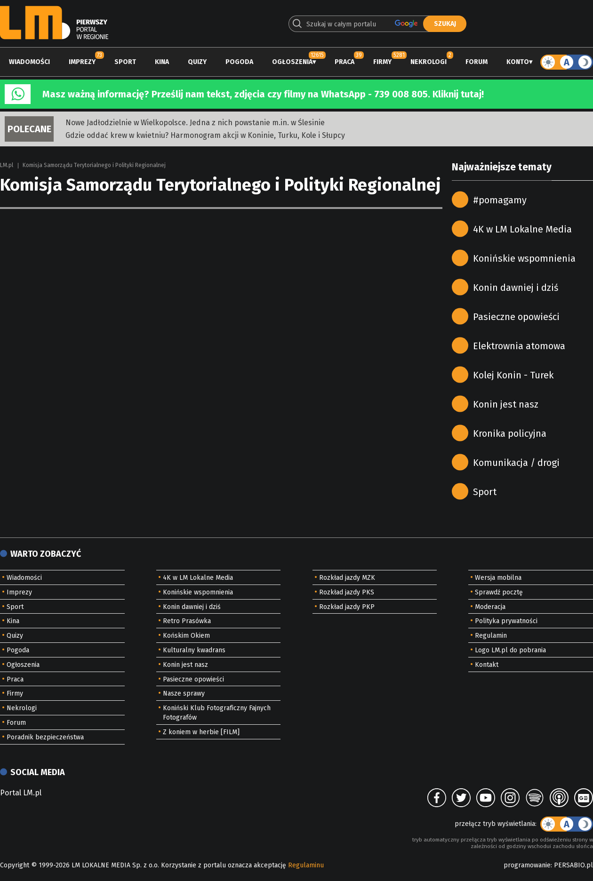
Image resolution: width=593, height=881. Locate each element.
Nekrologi (428, 62)
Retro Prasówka (187, 621)
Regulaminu (306, 865)
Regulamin (491, 636)
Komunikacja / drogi (516, 462)
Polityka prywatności (506, 621)
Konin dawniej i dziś (515, 287)
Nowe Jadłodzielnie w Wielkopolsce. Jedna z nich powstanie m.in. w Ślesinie (195, 122)
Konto (517, 62)
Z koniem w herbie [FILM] (201, 732)
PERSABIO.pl (573, 865)
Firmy (382, 62)
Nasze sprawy (184, 693)
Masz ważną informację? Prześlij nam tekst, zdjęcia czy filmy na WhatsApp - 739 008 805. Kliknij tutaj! (263, 94)
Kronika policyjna (509, 433)
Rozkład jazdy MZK (347, 578)
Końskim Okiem (186, 636)
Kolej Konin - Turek (513, 375)
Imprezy (82, 62)
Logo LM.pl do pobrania (510, 650)
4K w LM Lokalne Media (522, 229)
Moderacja (490, 607)
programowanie (527, 865)
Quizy (197, 62)
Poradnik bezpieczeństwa (45, 737)
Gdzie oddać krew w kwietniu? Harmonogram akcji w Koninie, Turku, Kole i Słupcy (205, 135)
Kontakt (486, 665)
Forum (476, 62)
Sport (125, 62)
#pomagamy (500, 200)
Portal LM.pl (20, 792)
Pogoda (239, 62)
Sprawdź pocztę (499, 592)
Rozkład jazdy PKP (347, 607)
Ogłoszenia (292, 62)
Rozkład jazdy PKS (346, 592)
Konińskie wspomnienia (524, 258)
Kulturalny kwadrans (194, 650)
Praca (344, 62)
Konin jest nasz (505, 404)
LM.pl (6, 165)
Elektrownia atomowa (519, 346)
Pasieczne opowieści (516, 316)
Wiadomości (29, 62)
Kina (162, 62)
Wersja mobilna (498, 578)
